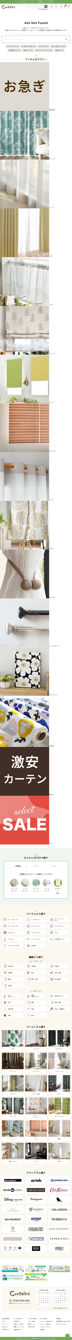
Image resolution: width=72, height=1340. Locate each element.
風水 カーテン (28, 50)
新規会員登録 (5, 1318)
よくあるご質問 (32, 1318)
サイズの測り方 (18, 1318)
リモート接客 (31, 1321)
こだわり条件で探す (42, 9)
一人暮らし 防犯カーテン (28, 46)
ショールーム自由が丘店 (46, 1321)
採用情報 (58, 1318)
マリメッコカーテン (13, 46)
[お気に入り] (56, 7)
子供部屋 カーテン (15, 50)
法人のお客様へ (44, 1318)
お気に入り (5, 1327)
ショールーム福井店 (45, 1324)
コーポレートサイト (45, 1327)
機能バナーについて (19, 1327)
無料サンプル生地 (18, 1324)
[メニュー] (68, 7)
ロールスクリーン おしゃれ (44, 50)
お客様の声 (17, 1321)
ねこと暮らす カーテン (58, 46)
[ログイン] (60, 7)
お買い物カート (6, 1329)
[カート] (65, 7)
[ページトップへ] (67, 1336)
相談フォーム (31, 1324)
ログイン (4, 1321)
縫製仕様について (18, 1329)
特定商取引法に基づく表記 (63, 1321)
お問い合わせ (31, 1327)
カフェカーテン (44, 46)
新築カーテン (59, 50)
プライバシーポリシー (62, 1324)
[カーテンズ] (8, 7)
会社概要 (42, 1329)
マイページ (5, 1324)
